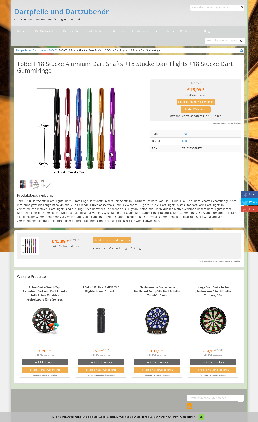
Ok (201, 417)
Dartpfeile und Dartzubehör (61, 12)
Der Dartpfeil (71, 31)
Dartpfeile (119, 31)
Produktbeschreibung (45, 362)
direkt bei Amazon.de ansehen (196, 101)
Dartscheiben (95, 31)
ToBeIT (53, 50)
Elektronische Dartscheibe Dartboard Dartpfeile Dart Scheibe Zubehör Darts (157, 291)
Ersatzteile (139, 31)
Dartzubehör (163, 31)
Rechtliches (189, 31)
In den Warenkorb (195, 109)
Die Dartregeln (46, 31)
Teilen (253, 194)
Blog (207, 31)
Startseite (22, 31)
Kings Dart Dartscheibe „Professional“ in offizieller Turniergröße (213, 291)
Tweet (253, 201)
